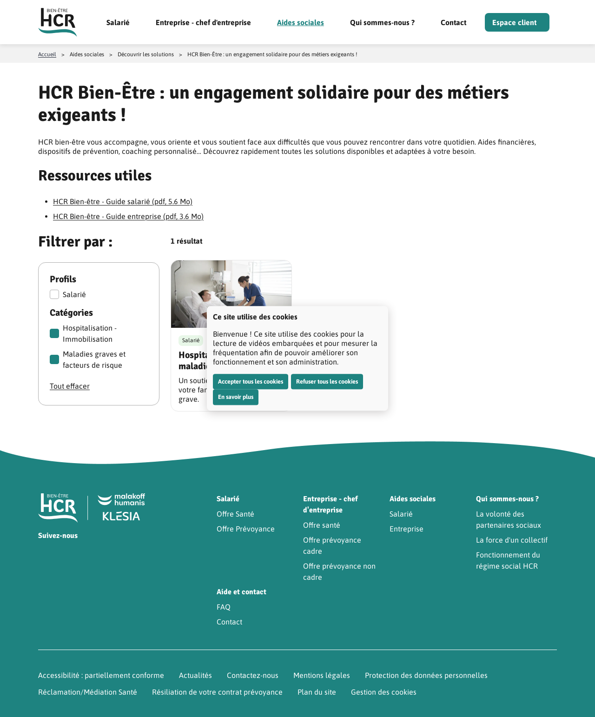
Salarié (118, 22)
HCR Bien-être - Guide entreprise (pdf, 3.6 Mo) (128, 216)
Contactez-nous (252, 675)
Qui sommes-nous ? (382, 22)
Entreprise (406, 528)
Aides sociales (300, 22)
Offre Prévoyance (246, 528)
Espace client (514, 22)
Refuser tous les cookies (327, 381)
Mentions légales (321, 675)
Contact (453, 22)
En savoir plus (235, 396)
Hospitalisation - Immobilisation (83, 333)
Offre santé (321, 525)
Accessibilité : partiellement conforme (101, 675)
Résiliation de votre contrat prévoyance (217, 692)
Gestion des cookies (383, 692)
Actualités (195, 675)
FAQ (224, 607)
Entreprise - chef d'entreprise (203, 22)
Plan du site (317, 692)
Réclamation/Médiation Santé (87, 692)
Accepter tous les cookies (250, 381)
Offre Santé (235, 514)
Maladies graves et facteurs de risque (88, 359)
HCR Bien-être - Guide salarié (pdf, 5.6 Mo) (122, 201)
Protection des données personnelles (426, 675)
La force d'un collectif (512, 540)
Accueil (47, 54)
